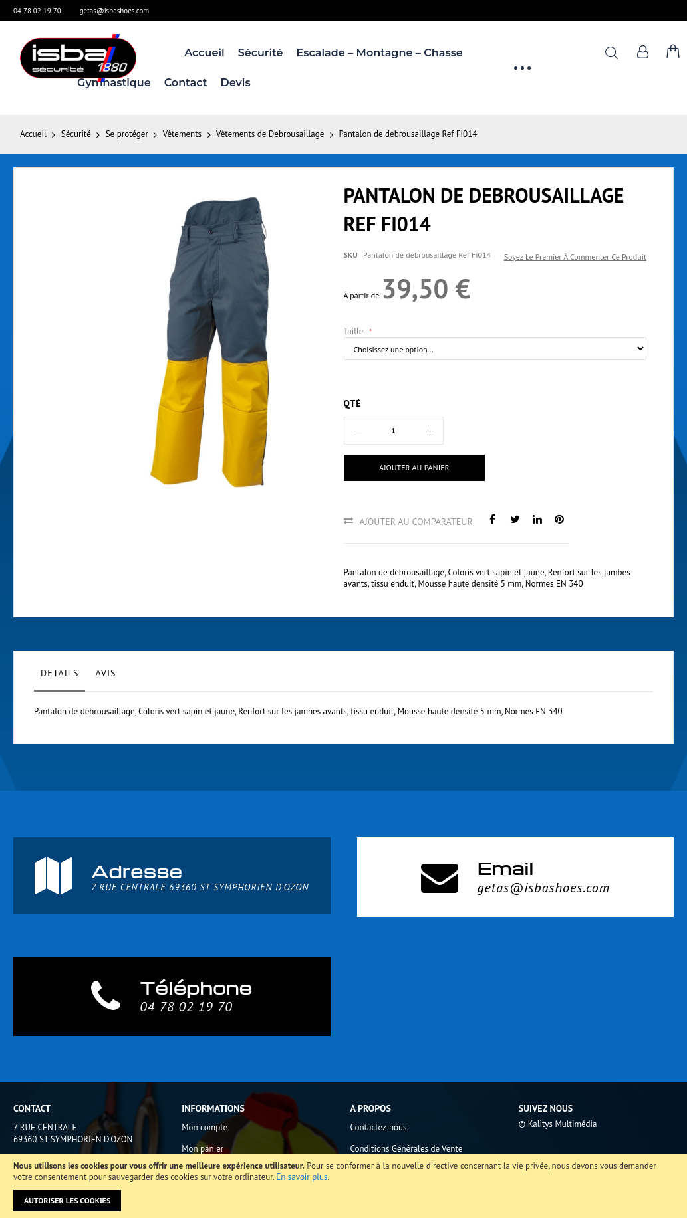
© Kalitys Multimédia (558, 1124)
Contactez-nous (378, 1127)
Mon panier (202, 1148)
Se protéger (127, 134)
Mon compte (204, 1127)
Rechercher (611, 52)
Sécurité (76, 134)
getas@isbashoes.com (115, 10)
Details (59, 673)
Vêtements (182, 134)
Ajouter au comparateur (416, 522)
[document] (343, 1185)
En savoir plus (301, 1177)
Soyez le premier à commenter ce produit (575, 257)
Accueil (33, 134)
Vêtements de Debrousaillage (270, 134)
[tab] (59, 676)
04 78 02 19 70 (37, 10)
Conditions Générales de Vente (406, 1148)
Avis (105, 673)
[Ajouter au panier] (414, 468)
